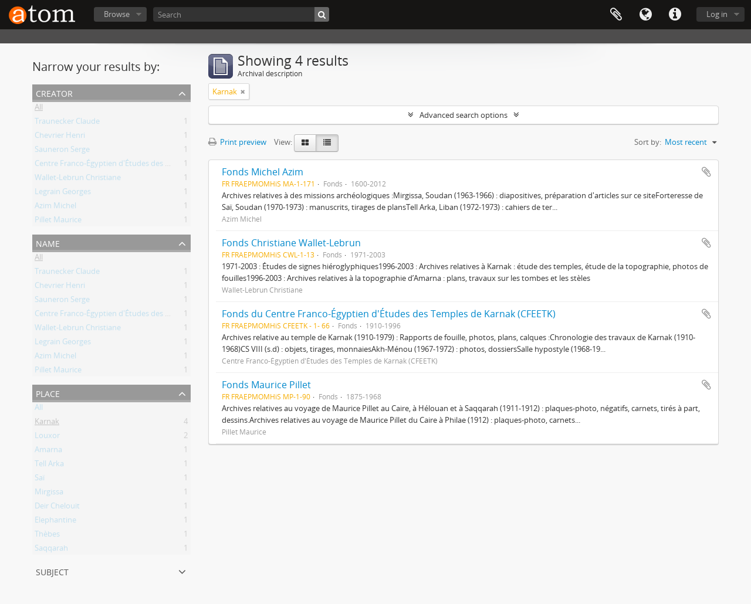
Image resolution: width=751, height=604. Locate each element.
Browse (117, 14)
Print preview (237, 142)
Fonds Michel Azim (262, 171)
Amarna (48, 451)
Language (645, 14)
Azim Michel (55, 207)
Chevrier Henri (60, 137)
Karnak (47, 423)
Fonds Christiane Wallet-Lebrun (291, 242)
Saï (40, 479)
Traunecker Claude (67, 123)
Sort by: (647, 142)
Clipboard (616, 14)
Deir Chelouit (57, 508)
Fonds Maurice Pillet (266, 384)
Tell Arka (49, 465)
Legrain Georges (63, 193)
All (39, 109)
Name (48, 242)
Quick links (674, 14)
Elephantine (55, 522)
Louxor (47, 437)
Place (48, 393)
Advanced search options (464, 115)
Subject (52, 571)
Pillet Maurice (58, 221)
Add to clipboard (706, 172)
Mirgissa (49, 493)
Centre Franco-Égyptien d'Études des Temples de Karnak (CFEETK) (149, 165)
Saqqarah (51, 550)
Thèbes (47, 536)
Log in (717, 14)
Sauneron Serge (62, 151)
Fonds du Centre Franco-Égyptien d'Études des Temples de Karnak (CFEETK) (389, 313)
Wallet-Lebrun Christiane (78, 179)
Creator (54, 92)
